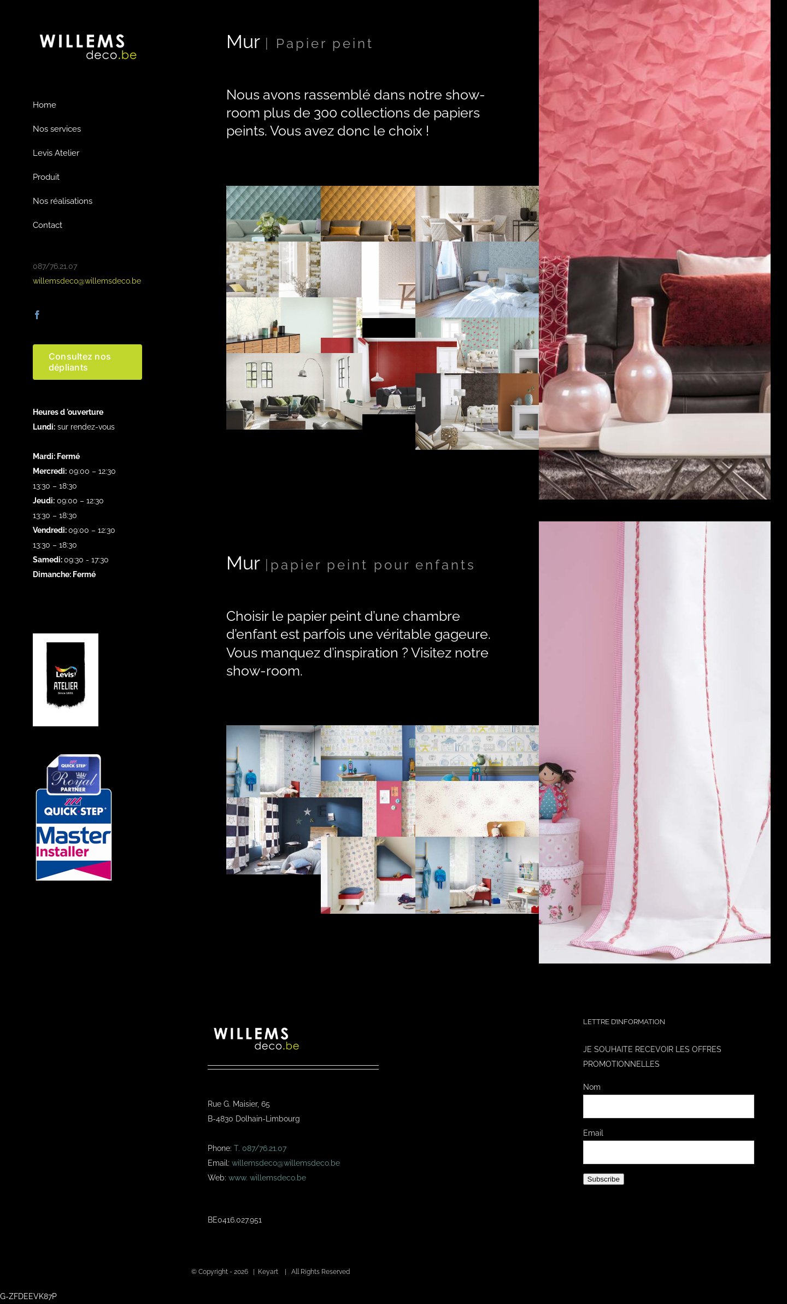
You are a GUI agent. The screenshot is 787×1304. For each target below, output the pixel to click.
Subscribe (604, 1179)
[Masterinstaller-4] (74, 755)
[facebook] (37, 314)
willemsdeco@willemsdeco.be (87, 281)
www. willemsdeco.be (267, 1177)
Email (593, 1133)
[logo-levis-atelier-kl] (65, 637)
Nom (592, 1087)
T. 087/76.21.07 (260, 1148)
